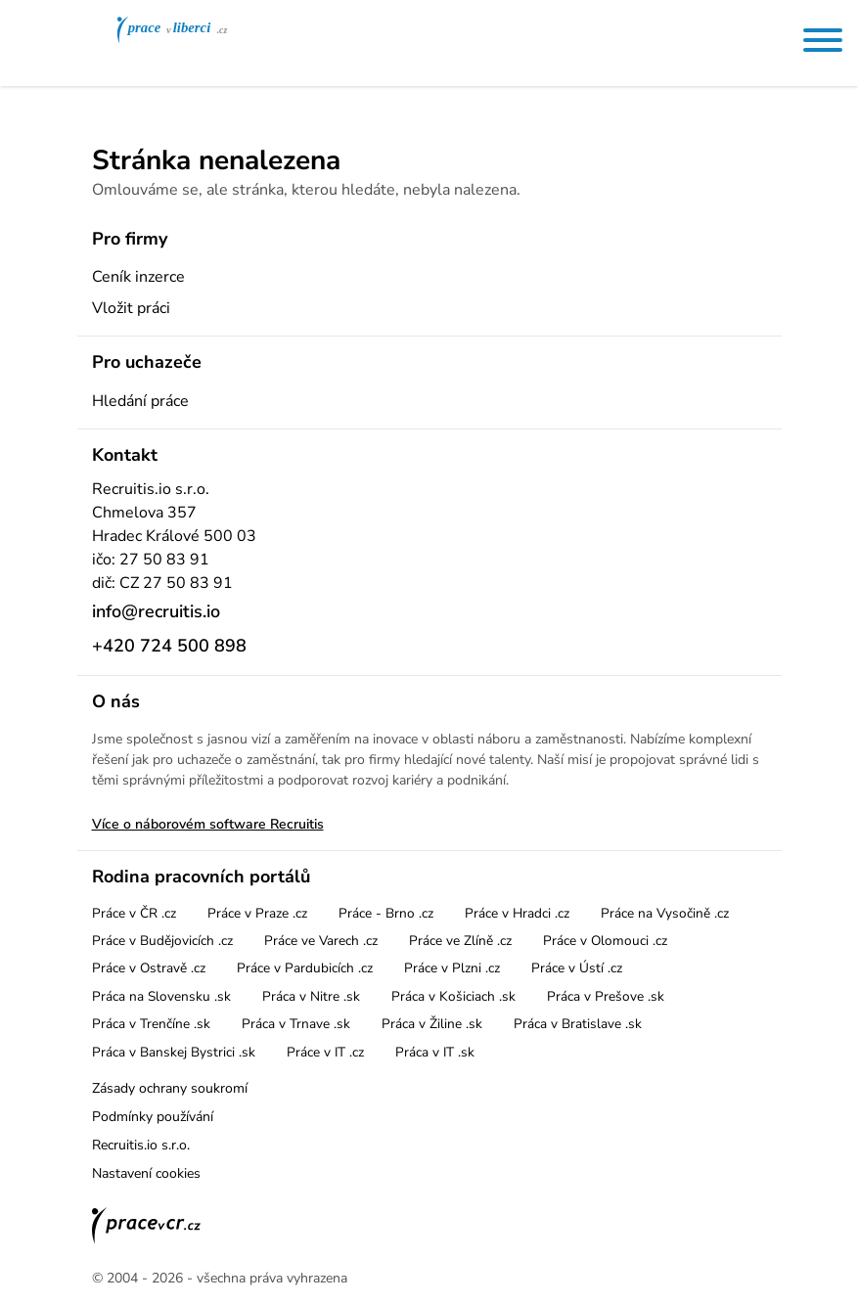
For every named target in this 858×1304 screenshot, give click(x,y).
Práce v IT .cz (325, 1052)
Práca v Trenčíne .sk (151, 1023)
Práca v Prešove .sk (605, 996)
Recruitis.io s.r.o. (141, 1145)
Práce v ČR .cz (134, 913)
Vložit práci (131, 308)
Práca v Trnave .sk (296, 1023)
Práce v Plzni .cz (452, 968)
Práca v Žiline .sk (432, 1023)
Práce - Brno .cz (386, 913)
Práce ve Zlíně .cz (460, 940)
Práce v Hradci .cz (517, 913)
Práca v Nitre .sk (311, 996)
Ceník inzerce (138, 277)
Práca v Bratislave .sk (578, 1023)
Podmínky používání (152, 1116)
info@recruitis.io (156, 611)
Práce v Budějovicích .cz (162, 940)
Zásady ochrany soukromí (170, 1088)
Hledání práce (140, 401)
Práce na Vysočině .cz (665, 913)
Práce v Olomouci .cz (605, 940)
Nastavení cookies (146, 1173)
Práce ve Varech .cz (321, 940)
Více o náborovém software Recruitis (208, 824)
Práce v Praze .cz (257, 913)
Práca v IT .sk (434, 1052)
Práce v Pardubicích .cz (305, 968)
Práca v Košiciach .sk (453, 996)
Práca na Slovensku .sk (161, 996)
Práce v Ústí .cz (576, 968)
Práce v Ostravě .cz (148, 968)
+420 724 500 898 (169, 645)
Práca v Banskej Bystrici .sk (173, 1052)
